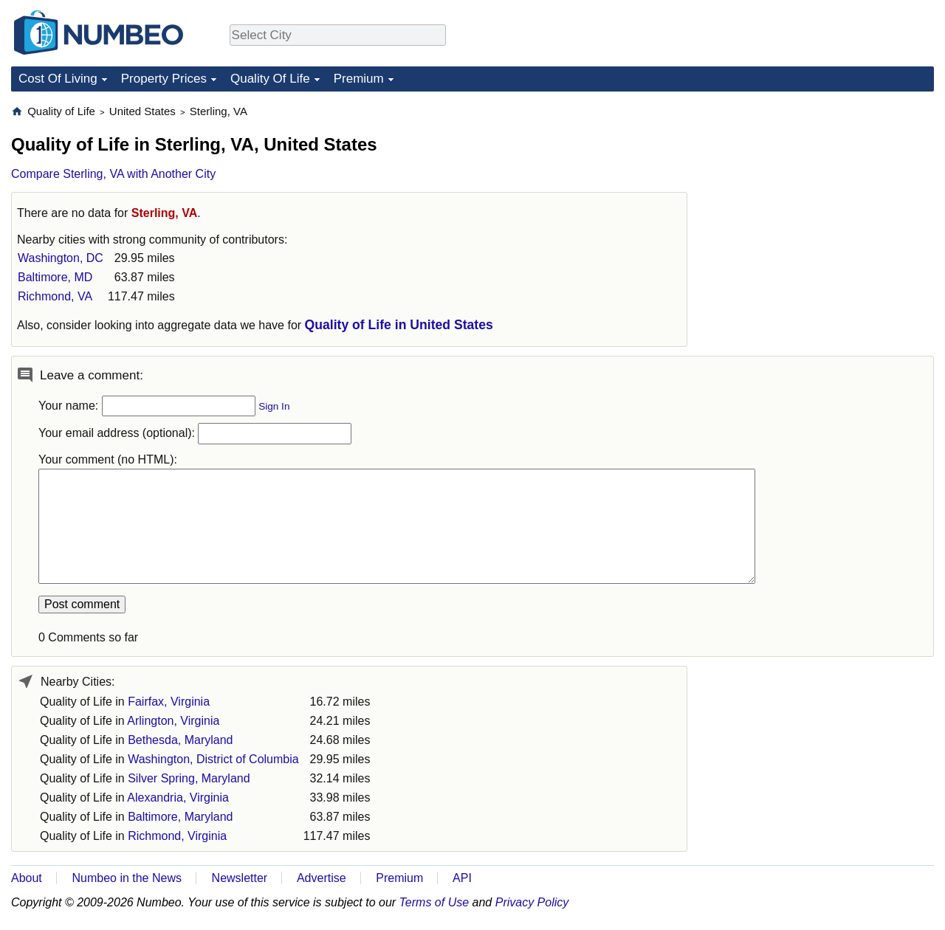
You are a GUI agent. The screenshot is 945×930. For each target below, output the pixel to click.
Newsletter (240, 878)
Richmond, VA (55, 296)
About (26, 878)
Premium (359, 79)
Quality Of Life (270, 79)
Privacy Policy (532, 902)
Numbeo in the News (127, 878)
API (462, 878)
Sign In (273, 406)
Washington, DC (60, 258)
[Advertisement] (823, 196)
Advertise (321, 878)
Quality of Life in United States (399, 324)
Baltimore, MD (55, 277)
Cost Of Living (57, 79)
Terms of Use (434, 902)
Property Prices (164, 79)
